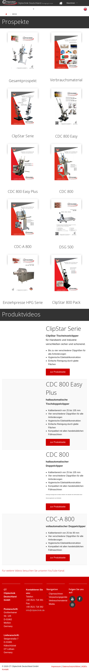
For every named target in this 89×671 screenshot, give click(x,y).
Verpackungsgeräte (58, 597)
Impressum (56, 666)
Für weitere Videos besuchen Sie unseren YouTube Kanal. (33, 570)
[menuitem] (61, 3)
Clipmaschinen (56, 594)
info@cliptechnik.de (35, 610)
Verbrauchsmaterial (58, 600)
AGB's (84, 666)
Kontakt (5, 669)
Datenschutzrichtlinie (71, 666)
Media (14, 14)
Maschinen (71, 3)
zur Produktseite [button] (58, 372)
